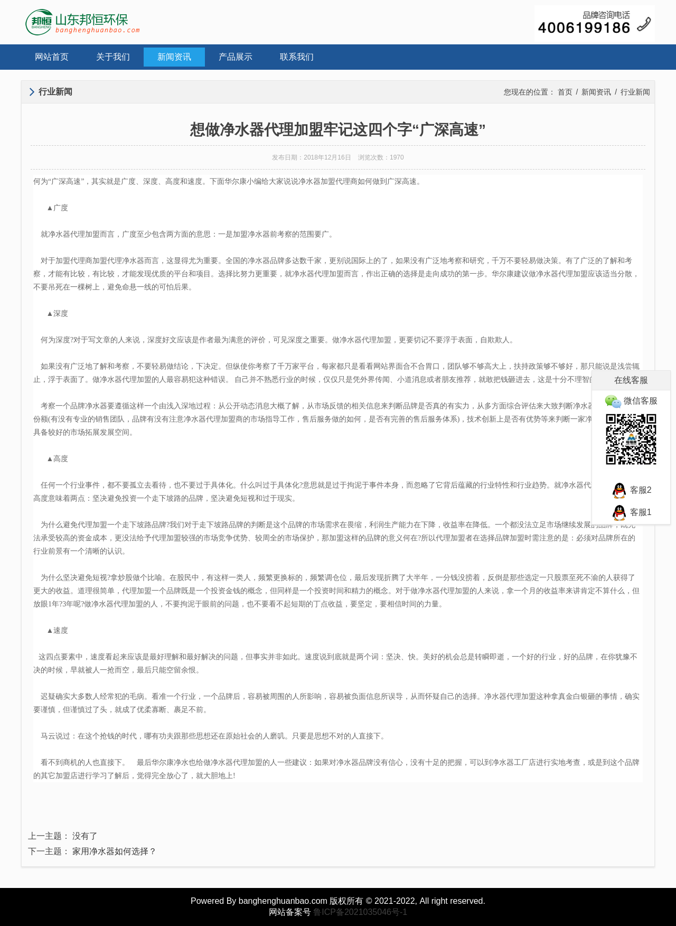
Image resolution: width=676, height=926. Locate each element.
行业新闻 (635, 92)
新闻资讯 (174, 56)
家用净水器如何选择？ (114, 851)
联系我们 (297, 56)
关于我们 (113, 56)
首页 (565, 92)
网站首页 (52, 56)
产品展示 (235, 56)
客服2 (631, 489)
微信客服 (631, 400)
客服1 (631, 512)
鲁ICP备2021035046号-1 (360, 912)
